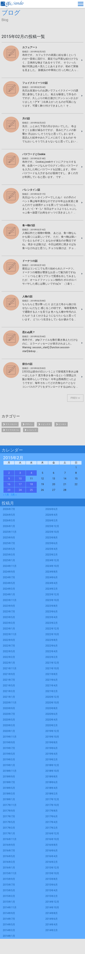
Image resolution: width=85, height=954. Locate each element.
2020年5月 (9, 719)
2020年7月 (9, 713)
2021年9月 (9, 674)
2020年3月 (9, 725)
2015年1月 (9, 901)
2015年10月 (52, 873)
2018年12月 (52, 765)
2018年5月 (9, 787)
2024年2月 (51, 588)
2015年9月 (9, 878)
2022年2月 (51, 657)
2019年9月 (9, 742)
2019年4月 (51, 753)
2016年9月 (9, 844)
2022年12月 (52, 628)
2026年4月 (51, 514)
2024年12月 (52, 560)
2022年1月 (9, 662)
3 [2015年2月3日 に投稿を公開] (20, 472)
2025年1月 (9, 560)
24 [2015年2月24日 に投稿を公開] (20, 489)
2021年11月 (10, 668)
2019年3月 (9, 759)
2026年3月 (9, 520)
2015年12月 (52, 867)
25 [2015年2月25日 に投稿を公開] (31, 489)
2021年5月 (9, 685)
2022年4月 (51, 651)
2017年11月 (10, 805)
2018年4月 (51, 787)
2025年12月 (52, 526)
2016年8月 (51, 844)
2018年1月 (9, 799)
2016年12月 (52, 833)
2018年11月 (10, 770)
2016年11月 (10, 839)
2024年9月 (9, 571)
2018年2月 (51, 793)
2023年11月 (10, 600)
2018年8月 (51, 776)
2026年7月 (9, 509)
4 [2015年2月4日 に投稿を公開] (31, 472)
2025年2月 (51, 554)
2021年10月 (52, 668)
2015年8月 (51, 878)
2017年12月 (52, 799)
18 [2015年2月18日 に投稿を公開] (31, 484)
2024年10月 (52, 565)
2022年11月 (10, 634)
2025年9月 (9, 537)
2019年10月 (52, 736)
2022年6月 (51, 645)
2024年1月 (9, 594)
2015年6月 (51, 884)
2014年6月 (51, 918)
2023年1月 (9, 628)
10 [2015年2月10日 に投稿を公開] (20, 478)
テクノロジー (11, 424)
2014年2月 (51, 930)
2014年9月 (9, 913)
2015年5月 (9, 890)
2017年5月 (9, 822)
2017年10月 (52, 805)
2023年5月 (9, 617)
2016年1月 (9, 867)
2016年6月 (51, 850)
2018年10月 (52, 770)
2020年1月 (9, 731)
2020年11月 (10, 702)
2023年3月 (9, 622)
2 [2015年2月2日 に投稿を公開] (9, 472)
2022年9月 (9, 639)
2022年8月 (51, 639)
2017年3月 (9, 827)
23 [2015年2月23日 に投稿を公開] (8, 489)
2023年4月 (51, 617)
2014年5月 (9, 924)
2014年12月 (52, 901)
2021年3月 (9, 691)
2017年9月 (9, 810)
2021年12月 (52, 662)
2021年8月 (51, 674)
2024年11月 (10, 565)
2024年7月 (9, 577)
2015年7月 (9, 884)
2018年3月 (9, 793)
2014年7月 (9, 918)
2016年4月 (51, 856)
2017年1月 (9, 833)
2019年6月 (51, 748)
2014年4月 (51, 924)
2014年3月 (9, 930)
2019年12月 (52, 731)
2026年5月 (9, 514)
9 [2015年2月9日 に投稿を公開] (9, 478)
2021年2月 (51, 691)
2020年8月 (51, 708)
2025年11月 (10, 531)
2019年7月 (9, 748)
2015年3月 (9, 896)
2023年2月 (51, 622)
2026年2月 (51, 520)
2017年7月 (9, 816)
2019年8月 (51, 742)
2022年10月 (52, 634)
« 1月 (6, 494)
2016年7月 (9, 850)
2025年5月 (9, 548)
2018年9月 (9, 776)
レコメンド (32, 430)
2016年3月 (9, 861)
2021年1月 (9, 696)
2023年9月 (9, 605)
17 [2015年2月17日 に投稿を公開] (20, 484)
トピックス (45, 424)
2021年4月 (51, 685)
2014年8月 (51, 913)
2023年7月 (9, 611)
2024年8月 (51, 571)
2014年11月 (10, 907)
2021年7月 (9, 679)
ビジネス (62, 424)
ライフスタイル (12, 430)
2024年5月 (9, 583)
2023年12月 (52, 594)
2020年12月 (52, 696)
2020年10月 (52, 702)
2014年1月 (9, 935)
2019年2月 (51, 759)
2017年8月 (51, 810)
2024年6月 (51, 577)
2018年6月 (51, 782)
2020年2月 (51, 725)
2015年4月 (51, 890)
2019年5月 (9, 753)
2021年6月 (51, 679)
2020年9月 (9, 708)
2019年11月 (10, 736)
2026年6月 (51, 509)
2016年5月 (9, 856)
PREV (74, 397)
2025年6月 (51, 543)
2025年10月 (52, 531)
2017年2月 (51, 827)
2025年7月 (9, 543)
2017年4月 (51, 822)
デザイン (29, 424)
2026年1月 (9, 526)
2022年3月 (9, 657)
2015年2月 (51, 896)
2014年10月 (52, 907)
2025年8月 (51, 537)
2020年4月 (51, 719)
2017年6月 (51, 816)
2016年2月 (51, 861)
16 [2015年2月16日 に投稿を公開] (8, 484)
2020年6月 (51, 713)
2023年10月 (52, 600)
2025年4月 (51, 548)
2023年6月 (51, 611)
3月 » (14, 494)
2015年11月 (10, 873)
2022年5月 (9, 651)
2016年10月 (52, 839)
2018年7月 (9, 782)
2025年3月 (9, 554)
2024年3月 (9, 588)
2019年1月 (9, 765)
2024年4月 (51, 583)
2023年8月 (51, 605)
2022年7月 (9, 645)
